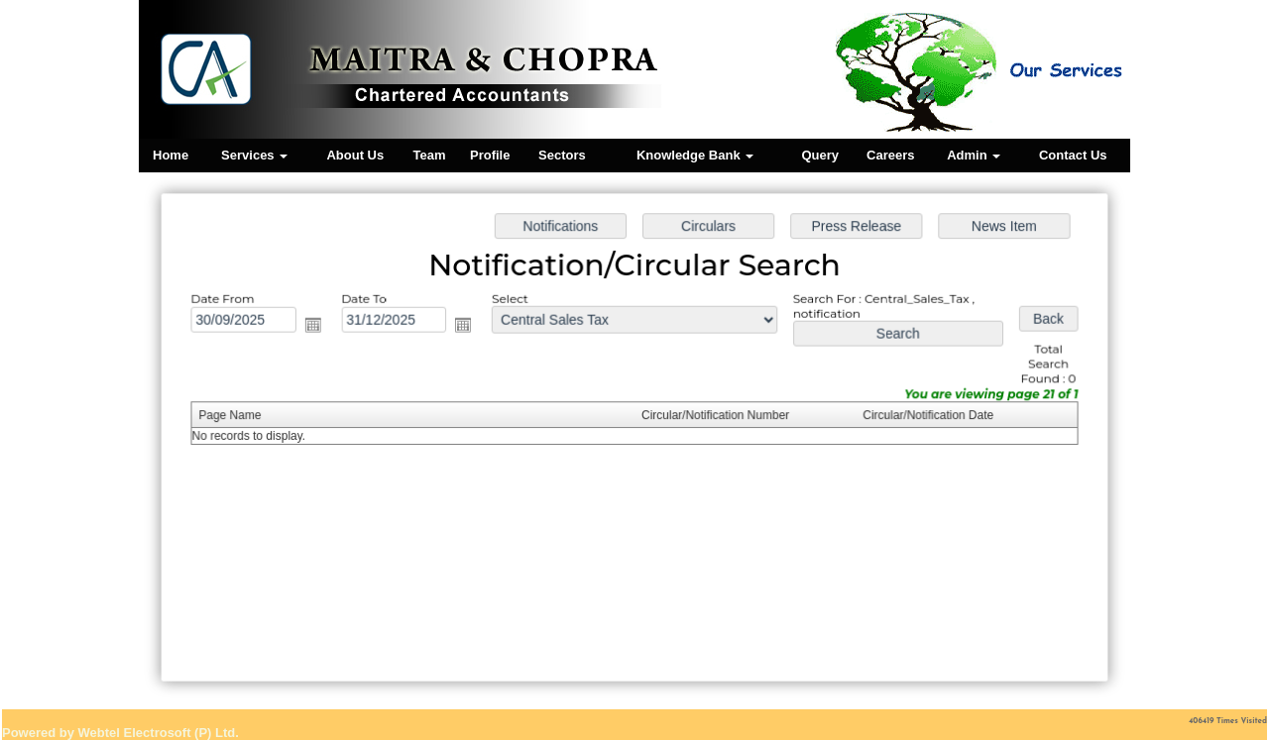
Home (170, 155)
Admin (973, 155)
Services (254, 155)
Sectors (562, 155)
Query (820, 155)
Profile (490, 155)
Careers (890, 155)
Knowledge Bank (694, 155)
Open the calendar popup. (318, 326)
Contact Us (1073, 155)
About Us (355, 155)
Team (429, 155)
